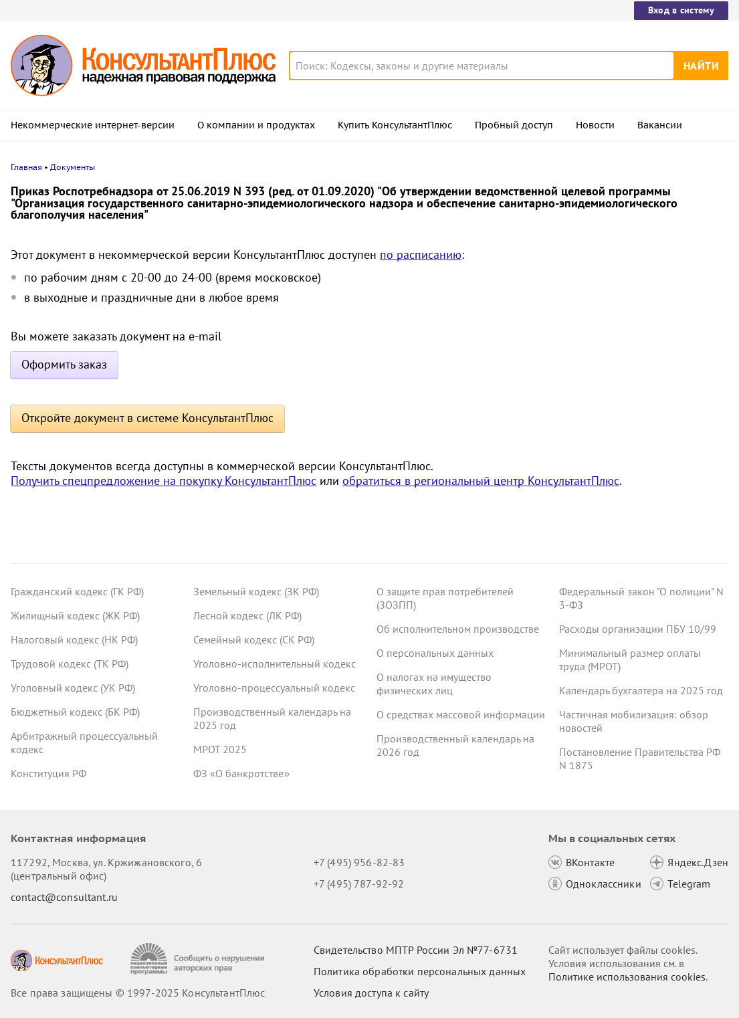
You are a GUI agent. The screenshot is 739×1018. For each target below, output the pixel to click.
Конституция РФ (48, 773)
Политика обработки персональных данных (420, 971)
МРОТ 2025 (220, 749)
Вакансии (659, 125)
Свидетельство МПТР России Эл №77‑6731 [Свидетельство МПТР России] (416, 949)
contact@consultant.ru (64, 897)
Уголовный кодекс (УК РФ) (73, 687)
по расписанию (420, 254)
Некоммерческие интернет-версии (93, 125)
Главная (26, 167)
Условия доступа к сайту (371, 992)
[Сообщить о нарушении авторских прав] (199, 959)
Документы (72, 167)
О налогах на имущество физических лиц (434, 683)
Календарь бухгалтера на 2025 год (641, 690)
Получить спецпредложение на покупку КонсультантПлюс (163, 480)
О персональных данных (435, 652)
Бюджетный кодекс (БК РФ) (75, 711)
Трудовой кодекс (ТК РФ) (69, 663)
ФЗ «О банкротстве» (241, 773)
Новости (595, 125)
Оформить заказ (64, 364)
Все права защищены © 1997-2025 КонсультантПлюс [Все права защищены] (138, 992)
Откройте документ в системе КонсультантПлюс (147, 417)
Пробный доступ (514, 125)
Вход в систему (681, 10)
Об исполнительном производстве (458, 628)
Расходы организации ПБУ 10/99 (637, 628)
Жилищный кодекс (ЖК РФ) (75, 615)
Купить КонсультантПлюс (395, 125)
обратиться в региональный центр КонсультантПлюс (480, 480)
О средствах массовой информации (461, 714)
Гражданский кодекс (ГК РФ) (77, 591)
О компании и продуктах (256, 125)
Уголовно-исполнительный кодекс (274, 663)
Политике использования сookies (627, 976)
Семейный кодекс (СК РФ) (253, 639)
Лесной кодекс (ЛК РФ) (247, 615)
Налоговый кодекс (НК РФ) (74, 639)
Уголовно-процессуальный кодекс (274, 687)
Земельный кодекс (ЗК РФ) (256, 591)
